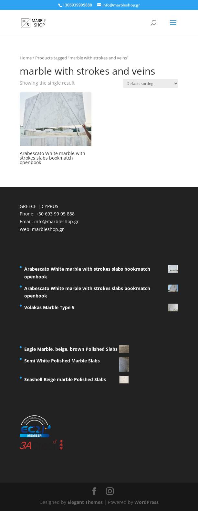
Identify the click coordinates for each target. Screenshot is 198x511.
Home (26, 58)
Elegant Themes (85, 502)
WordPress (146, 502)
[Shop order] (150, 83)
